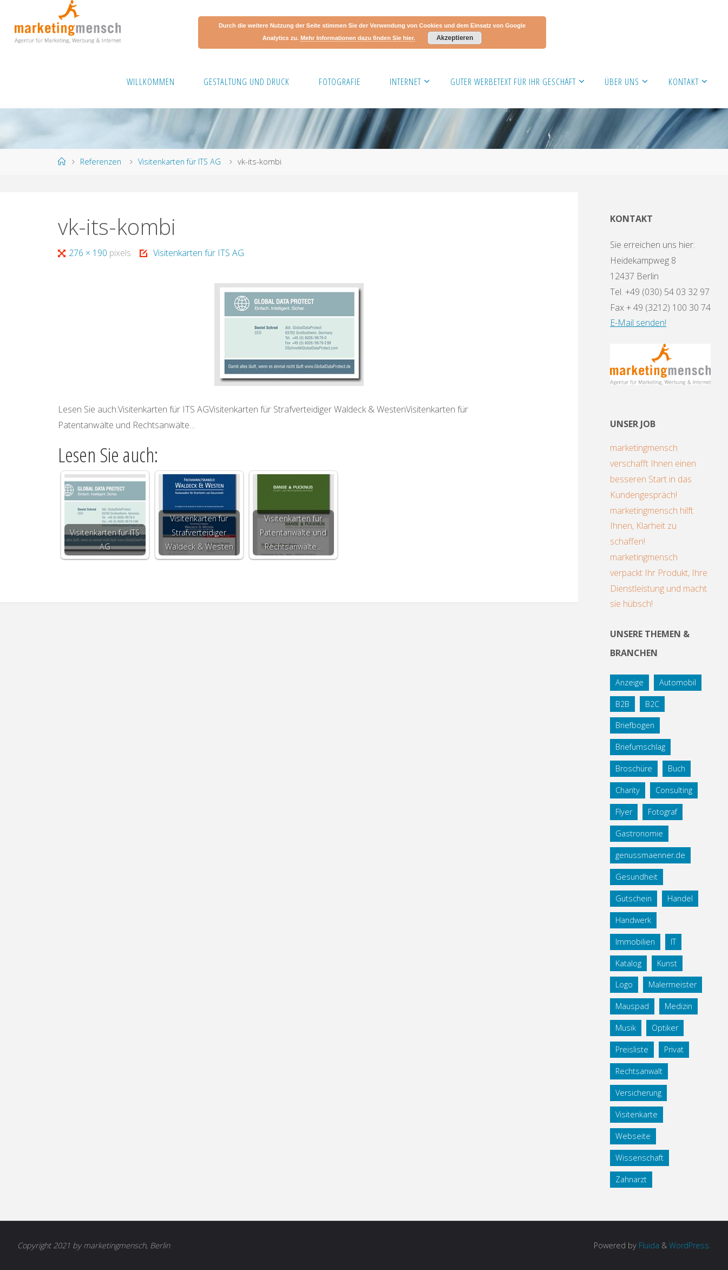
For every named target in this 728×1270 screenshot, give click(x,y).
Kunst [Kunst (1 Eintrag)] (667, 963)
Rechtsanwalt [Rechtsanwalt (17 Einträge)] (639, 1071)
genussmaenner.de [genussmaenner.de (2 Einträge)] (650, 855)
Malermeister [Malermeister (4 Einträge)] (672, 984)
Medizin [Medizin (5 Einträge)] (678, 1006)
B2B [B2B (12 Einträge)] (622, 704)
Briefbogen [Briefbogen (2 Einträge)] (634, 725)
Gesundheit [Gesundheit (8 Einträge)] (636, 877)
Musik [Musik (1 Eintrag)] (625, 1028)
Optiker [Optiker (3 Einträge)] (665, 1028)
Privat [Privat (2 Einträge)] (674, 1049)
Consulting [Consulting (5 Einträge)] (673, 790)
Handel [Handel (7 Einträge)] (680, 898)
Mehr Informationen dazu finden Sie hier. (357, 38)
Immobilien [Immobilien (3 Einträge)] (635, 942)
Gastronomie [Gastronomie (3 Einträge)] (639, 833)
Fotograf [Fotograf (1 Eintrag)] (662, 812)
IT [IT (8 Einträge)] (673, 942)
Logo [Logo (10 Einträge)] (624, 984)
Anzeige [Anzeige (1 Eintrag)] (629, 682)
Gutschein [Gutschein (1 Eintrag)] (633, 898)
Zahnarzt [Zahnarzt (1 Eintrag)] (631, 1179)
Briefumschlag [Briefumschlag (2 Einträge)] (640, 747)
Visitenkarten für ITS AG (179, 161)
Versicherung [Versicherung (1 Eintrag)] (638, 1093)
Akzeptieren (454, 38)
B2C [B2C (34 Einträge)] (652, 704)
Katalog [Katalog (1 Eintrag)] (628, 963)
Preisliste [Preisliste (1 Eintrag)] (631, 1049)
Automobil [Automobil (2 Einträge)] (677, 682)
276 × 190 (89, 253)
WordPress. (690, 1245)
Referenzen (100, 161)
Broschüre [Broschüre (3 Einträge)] (633, 768)
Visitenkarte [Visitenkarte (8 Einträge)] (636, 1114)
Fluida (648, 1245)
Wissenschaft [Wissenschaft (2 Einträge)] (639, 1158)
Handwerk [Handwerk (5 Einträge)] (633, 920)
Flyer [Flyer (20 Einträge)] (623, 812)
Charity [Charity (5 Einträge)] (627, 790)
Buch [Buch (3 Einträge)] (676, 768)
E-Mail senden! (638, 323)
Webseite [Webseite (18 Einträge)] (633, 1136)
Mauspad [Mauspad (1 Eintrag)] (632, 1006)
